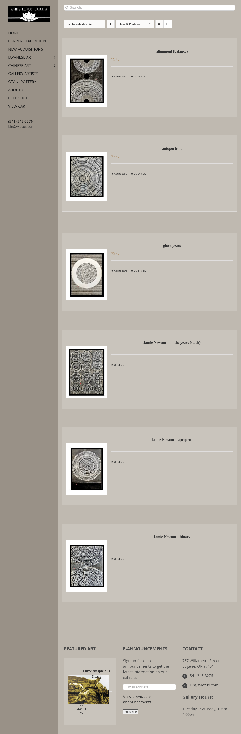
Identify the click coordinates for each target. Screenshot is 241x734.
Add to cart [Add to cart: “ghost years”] (120, 270)
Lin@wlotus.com (21, 126)
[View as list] (168, 24)
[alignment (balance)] (85, 78)
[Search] (67, 8)
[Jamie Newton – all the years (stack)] (85, 369)
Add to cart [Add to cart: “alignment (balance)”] (120, 76)
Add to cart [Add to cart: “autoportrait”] (120, 173)
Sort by (80, 24)
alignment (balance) (172, 51)
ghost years (172, 245)
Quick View (140, 76)
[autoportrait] (85, 173)
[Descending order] (111, 24)
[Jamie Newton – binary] (85, 563)
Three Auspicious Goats (96, 674)
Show (129, 24)
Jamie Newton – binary (171, 537)
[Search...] (149, 8)
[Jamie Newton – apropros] (85, 466)
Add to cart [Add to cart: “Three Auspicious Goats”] (84, 703)
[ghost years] (85, 271)
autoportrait (172, 148)
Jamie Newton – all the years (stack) (172, 343)
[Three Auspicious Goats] (73, 686)
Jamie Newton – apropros (172, 440)
